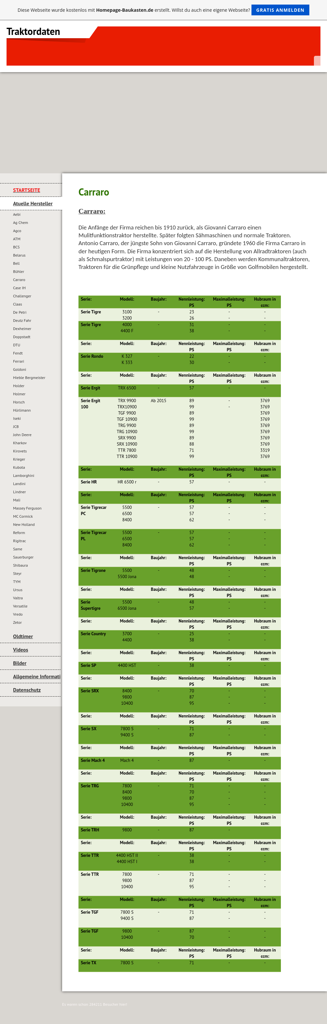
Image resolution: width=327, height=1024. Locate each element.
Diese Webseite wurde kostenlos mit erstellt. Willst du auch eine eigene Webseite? (164, 10)
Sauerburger (23, 557)
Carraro (19, 279)
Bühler (18, 271)
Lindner (19, 491)
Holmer (19, 393)
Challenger (22, 295)
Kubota (19, 467)
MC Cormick (23, 516)
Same (17, 548)
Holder (19, 385)
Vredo (18, 614)
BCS (16, 246)
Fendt (18, 353)
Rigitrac (19, 540)
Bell (16, 263)
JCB (16, 426)
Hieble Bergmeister (29, 377)
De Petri (19, 312)
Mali (16, 499)
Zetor (17, 622)
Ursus (17, 589)
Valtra (18, 597)
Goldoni (19, 369)
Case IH (19, 287)
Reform (19, 532)
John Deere (22, 434)
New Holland (24, 524)
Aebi (17, 214)
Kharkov (20, 442)
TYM (17, 581)
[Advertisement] (163, 121)
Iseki (17, 418)
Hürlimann (22, 410)
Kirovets (20, 451)
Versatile (20, 606)
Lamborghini (23, 475)
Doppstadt (21, 336)
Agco (17, 230)
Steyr (17, 573)
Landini (19, 483)
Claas (17, 304)
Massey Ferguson (27, 508)
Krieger (19, 459)
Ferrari (18, 361)
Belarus (19, 255)
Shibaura (20, 565)
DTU (16, 344)
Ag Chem (20, 222)
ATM (16, 238)
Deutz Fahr (22, 320)
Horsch (19, 402)
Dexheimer (22, 328)
